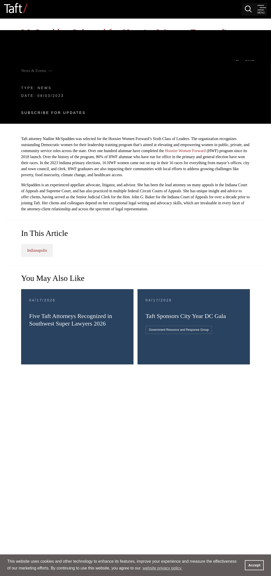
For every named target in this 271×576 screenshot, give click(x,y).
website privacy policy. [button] (162, 568)
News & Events (28, 31)
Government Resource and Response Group (221, 341)
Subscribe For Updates (48, 73)
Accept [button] (254, 565)
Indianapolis (140, 252)
